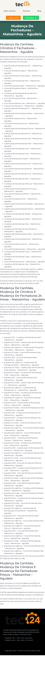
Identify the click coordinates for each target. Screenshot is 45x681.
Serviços (26, 11)
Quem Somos (9, 11)
